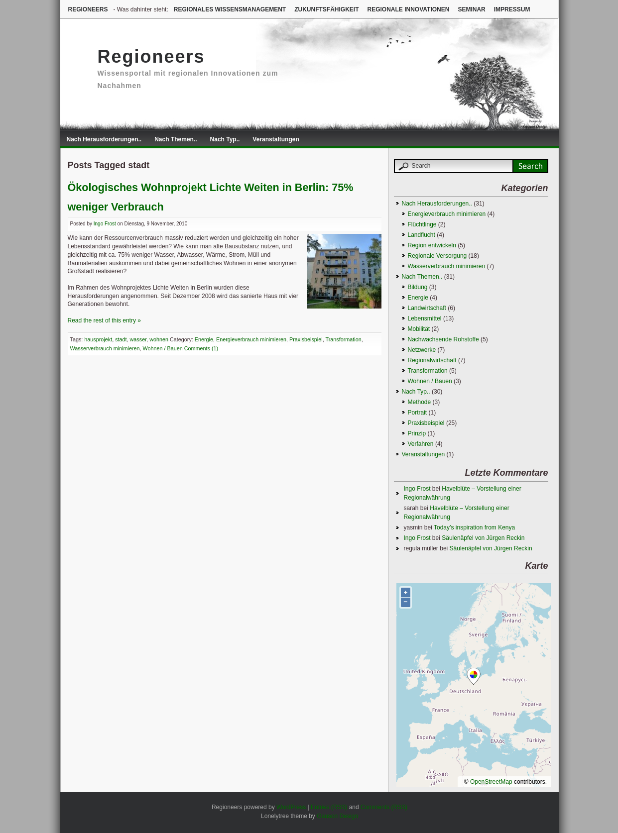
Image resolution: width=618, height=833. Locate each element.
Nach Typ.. (225, 139)
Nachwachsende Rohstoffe (443, 339)
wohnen (158, 339)
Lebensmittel (425, 318)
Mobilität (419, 328)
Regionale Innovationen (408, 9)
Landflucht (421, 234)
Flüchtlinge (422, 224)
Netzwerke (422, 349)
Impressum (512, 9)
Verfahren (421, 443)
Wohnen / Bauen (163, 348)
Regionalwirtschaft (432, 360)
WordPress (291, 807)
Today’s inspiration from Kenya (474, 527)
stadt (120, 339)
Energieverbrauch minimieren (251, 339)
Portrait (417, 412)
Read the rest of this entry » (104, 320)
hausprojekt (98, 339)
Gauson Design (337, 816)
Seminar (471, 9)
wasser (138, 339)
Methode (419, 402)
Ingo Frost (105, 223)
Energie (204, 339)
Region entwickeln (432, 245)
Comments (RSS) (384, 807)
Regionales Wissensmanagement (230, 9)
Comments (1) (201, 348)
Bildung (418, 287)
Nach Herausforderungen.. (104, 139)
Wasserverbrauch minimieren (105, 348)
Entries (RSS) (329, 807)
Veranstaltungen (275, 139)
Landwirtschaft (427, 308)
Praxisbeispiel (306, 339)
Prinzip (417, 433)
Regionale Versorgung (437, 255)
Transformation (344, 339)
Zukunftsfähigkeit (326, 9)
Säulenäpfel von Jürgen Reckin (483, 537)
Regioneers (88, 9)
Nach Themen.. (175, 139)
